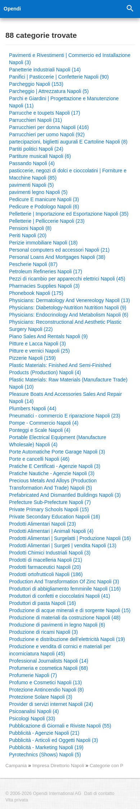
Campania (16, 765)
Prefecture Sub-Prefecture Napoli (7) (50, 502)
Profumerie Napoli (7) (33, 675)
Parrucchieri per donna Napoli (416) (49, 127)
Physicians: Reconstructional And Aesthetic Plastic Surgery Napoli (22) (65, 325)
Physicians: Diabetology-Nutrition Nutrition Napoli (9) (67, 307)
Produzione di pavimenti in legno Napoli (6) (57, 625)
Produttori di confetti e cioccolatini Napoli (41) (59, 596)
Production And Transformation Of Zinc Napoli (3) (64, 581)
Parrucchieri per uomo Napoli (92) (47, 134)
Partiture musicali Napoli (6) (40, 156)
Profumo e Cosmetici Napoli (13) (45, 682)
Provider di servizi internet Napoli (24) (51, 704)
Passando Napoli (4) (32, 163)
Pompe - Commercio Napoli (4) (43, 423)
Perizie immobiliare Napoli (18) (43, 243)
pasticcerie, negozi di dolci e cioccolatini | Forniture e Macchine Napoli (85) (68, 174)
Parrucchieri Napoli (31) (35, 120)
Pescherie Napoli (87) (33, 264)
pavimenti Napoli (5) (31, 185)
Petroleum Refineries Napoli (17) (45, 271)
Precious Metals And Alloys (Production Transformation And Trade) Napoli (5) (53, 484)
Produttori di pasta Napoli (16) (42, 603)
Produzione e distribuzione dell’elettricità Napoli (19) (67, 639)
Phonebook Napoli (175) (36, 293)
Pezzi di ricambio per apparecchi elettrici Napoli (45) (67, 279)
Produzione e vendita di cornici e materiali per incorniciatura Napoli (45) (60, 650)
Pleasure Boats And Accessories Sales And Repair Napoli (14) (65, 397)
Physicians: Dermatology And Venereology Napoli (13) (69, 300)
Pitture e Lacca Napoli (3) (37, 343)
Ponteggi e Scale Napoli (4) (39, 430)
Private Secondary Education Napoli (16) (54, 517)
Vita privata (16, 800)
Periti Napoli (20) (27, 235)
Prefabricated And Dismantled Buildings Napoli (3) (65, 495)
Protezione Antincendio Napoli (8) (46, 690)
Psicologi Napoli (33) (32, 718)
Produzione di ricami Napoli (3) (43, 632)
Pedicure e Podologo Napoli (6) (44, 206)
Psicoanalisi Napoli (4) (34, 711)
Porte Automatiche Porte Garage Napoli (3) (57, 452)
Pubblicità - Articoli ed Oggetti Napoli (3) (53, 740)
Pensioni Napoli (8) (30, 228)
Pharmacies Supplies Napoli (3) (44, 286)
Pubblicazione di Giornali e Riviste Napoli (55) (60, 726)
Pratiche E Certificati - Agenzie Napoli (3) (54, 466)
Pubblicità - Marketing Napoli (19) (46, 747)
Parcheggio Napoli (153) (36, 84)
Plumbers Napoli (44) (33, 408)
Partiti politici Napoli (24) (36, 149)
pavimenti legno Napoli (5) (38, 192)
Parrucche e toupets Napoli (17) (44, 113)
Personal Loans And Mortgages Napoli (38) (57, 257)
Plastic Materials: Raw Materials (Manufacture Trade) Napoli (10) (68, 383)
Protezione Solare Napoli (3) (40, 697)
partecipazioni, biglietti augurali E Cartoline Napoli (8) (68, 142)
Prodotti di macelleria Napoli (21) (45, 560)
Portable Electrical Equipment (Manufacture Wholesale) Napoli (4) (57, 440)
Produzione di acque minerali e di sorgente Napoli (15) (70, 610)
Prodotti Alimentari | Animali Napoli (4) (51, 531)
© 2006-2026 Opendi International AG (43, 793)
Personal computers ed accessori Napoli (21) (59, 250)
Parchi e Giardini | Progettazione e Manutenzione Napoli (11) (64, 102)
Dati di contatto (99, 793)
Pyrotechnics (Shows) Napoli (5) (45, 754)
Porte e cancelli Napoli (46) (39, 459)
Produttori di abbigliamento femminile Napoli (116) (65, 589)
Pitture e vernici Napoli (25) (39, 351)
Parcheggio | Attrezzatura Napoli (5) (49, 91)
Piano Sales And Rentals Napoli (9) (48, 336)
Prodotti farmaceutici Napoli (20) (45, 567)
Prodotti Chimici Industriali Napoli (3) (49, 553)
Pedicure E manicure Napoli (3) (44, 199)
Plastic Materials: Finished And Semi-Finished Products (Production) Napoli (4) (60, 368)
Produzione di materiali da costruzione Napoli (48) (65, 617)
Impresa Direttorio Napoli (59, 765)
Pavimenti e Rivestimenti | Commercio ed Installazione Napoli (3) (69, 58)
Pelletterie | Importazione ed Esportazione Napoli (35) (68, 214)
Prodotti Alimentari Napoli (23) (42, 524)
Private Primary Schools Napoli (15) (49, 509)
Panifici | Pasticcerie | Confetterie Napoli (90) (59, 77)
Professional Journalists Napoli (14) (48, 661)
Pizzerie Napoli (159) (32, 358)
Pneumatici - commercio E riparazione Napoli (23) (64, 416)
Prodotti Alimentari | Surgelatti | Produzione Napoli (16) (70, 538)
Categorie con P (106, 765)
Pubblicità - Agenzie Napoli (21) (44, 733)
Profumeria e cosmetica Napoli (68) (48, 668)
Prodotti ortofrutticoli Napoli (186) (46, 574)
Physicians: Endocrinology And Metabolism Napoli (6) (68, 315)
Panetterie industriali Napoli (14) (45, 69)
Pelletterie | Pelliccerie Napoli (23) (47, 221)
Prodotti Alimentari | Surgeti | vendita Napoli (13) (62, 545)
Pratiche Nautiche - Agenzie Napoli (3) (51, 473)
